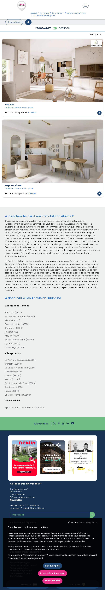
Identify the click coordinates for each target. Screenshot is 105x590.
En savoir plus (52, 565)
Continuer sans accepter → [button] (82, 522)
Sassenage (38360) (15, 347)
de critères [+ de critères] (14, 22)
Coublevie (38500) (14, 387)
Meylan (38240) (12, 335)
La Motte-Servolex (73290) (18, 394)
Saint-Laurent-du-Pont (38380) (20, 383)
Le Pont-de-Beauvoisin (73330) (20, 360)
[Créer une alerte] (28, 22)
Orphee (9, 104)
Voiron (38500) (12, 379)
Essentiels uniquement (52, 573)
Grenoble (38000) (14, 328)
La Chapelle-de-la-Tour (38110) (20, 367)
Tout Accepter (52, 580)
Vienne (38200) (12, 320)
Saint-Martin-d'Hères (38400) (19, 339)
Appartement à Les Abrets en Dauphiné (24, 407)
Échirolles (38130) (13, 312)
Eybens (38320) (12, 343)
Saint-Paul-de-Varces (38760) (20, 316)
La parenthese (13, 185)
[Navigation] (86, 6)
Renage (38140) (12, 391)
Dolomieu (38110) (13, 371)
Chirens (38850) (13, 375)
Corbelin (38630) (13, 363)
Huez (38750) (11, 332)
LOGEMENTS (64, 28)
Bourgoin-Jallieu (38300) (17, 324)
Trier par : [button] (94, 34)
